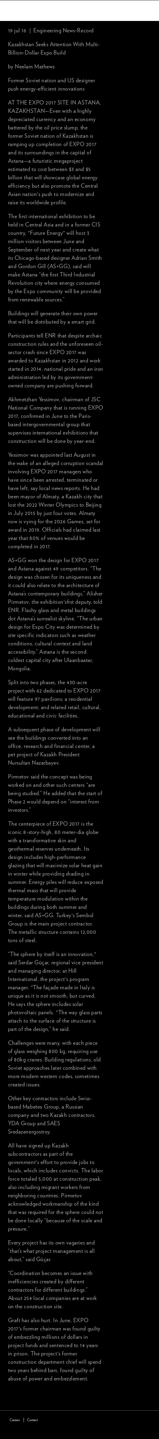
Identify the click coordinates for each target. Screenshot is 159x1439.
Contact (32, 1420)
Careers (15, 1420)
